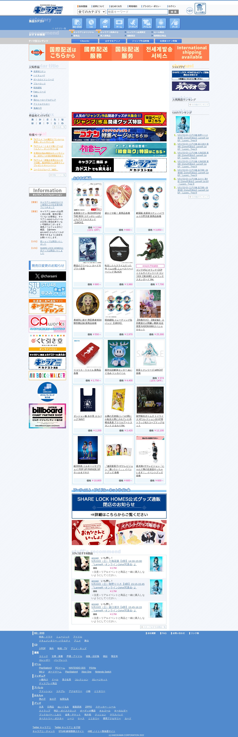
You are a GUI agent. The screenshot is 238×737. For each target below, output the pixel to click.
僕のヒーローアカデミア (44, 100)
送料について (98, 6)
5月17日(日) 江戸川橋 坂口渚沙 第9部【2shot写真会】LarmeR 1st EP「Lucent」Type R (193, 146)
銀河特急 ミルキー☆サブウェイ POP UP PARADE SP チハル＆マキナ (87, 469)
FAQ (163, 633)
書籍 (105, 23)
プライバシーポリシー (152, 6)
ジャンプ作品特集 (140, 41)
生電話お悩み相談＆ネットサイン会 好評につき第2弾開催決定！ (49, 154)
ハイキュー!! (39, 75)
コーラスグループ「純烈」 (46, 169)
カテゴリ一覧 (60, 28)
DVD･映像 (77, 23)
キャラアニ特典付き (109, 32)
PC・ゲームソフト (119, 23)
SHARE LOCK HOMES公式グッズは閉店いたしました (51, 250)
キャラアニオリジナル (83, 32)
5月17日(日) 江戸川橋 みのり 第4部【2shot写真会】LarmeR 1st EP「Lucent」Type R (193, 181)
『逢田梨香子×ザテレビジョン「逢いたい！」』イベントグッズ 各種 (119, 469)
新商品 (76, 36)
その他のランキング (200, 105)
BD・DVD (39, 633)
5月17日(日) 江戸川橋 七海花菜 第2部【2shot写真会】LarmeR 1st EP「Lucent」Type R (193, 155)
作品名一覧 (60, 127)
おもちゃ (161, 23)
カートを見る (200, 8)
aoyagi (95, 558)
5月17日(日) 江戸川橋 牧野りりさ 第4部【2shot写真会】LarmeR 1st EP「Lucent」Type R (193, 137)
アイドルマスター (41, 104)
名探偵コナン (39, 71)
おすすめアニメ (112, 41)
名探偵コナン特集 (168, 41)
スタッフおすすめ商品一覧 (154, 627)
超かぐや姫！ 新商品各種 (117, 213)
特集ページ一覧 (58, 175)
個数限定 (131, 36)
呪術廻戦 (37, 88)
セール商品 (159, 32)
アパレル (147, 23)
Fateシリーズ (39, 92)
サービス (116, 6)
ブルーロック (39, 83)
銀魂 (35, 96)
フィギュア (133, 23)
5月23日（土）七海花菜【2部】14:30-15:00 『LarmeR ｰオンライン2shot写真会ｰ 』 (116, 563)
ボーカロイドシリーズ (43, 79)
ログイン (172, 6)
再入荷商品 (105, 36)
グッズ (175, 23)
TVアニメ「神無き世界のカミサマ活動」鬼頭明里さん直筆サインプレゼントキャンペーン (49, 162)
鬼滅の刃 (37, 108)
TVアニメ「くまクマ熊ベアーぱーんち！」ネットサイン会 (48, 147)
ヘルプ (189, 10)
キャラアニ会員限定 (136, 32)
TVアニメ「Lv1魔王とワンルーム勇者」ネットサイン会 (49, 140)
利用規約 (132, 6)
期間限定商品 (160, 36)
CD (91, 23)
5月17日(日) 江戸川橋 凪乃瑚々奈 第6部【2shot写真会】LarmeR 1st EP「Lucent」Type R (193, 172)
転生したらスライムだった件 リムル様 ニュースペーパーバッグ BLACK (119, 268)
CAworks (84, 41)
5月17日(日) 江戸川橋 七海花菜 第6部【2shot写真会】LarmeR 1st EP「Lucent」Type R (193, 164)
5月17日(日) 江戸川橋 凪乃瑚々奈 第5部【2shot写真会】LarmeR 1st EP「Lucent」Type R (193, 190)
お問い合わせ (178, 633)
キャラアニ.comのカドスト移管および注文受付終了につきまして (51, 204)
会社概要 (151, 633)
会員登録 (82, 6)
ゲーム (37, 664)
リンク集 (194, 633)
